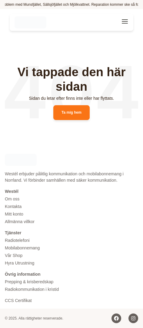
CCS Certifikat (18, 300)
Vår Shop (13, 255)
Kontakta (13, 206)
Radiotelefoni (17, 240)
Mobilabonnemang (22, 247)
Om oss (12, 198)
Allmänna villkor (20, 221)
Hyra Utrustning (19, 263)
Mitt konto (14, 214)
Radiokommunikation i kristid (32, 289)
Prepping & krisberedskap (29, 281)
